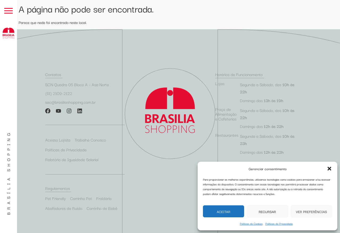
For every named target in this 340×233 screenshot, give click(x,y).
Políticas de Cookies (251, 223)
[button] (329, 168)
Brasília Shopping (8, 172)
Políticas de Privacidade (279, 223)
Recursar (267, 211)
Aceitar (223, 211)
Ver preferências (311, 211)
